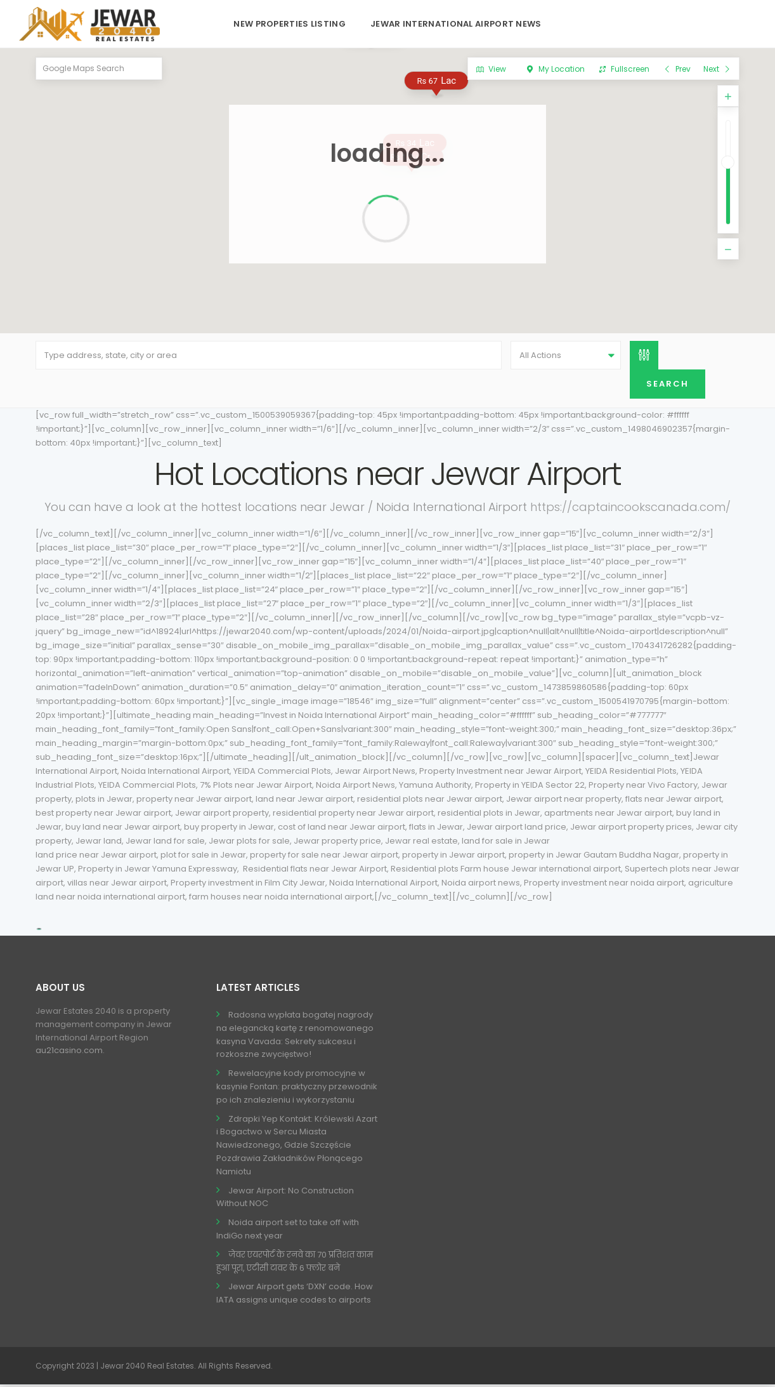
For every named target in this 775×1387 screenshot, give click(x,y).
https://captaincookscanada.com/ (630, 509)
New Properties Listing (289, 24)
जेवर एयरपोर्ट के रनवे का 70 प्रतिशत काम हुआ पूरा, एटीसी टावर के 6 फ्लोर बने (294, 1263)
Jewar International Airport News (456, 24)
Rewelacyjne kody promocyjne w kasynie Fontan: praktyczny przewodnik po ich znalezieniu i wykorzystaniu (296, 1088)
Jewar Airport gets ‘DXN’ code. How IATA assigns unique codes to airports (294, 1295)
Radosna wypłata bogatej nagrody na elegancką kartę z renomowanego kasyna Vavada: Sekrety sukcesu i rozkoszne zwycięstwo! (295, 1036)
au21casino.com (69, 1053)
